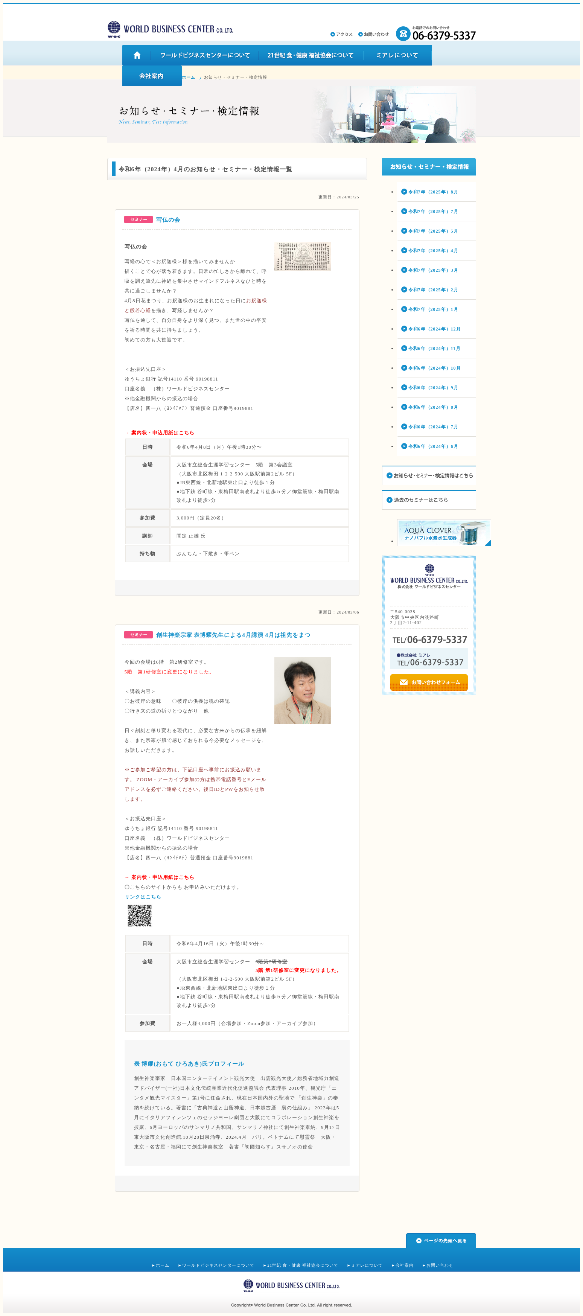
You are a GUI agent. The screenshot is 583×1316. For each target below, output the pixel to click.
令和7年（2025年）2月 (433, 289)
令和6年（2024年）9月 (433, 387)
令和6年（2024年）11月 (434, 348)
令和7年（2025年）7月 (433, 211)
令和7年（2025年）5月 (433, 231)
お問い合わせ (440, 1265)
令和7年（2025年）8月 (433, 192)
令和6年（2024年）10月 (434, 368)
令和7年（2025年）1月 (433, 309)
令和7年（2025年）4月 (433, 250)
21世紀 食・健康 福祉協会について (302, 1265)
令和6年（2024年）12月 (434, 329)
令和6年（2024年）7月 (433, 427)
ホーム (188, 77)
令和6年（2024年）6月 (433, 446)
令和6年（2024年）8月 (433, 407)
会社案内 (405, 1265)
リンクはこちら (143, 897)
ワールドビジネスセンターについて (218, 1265)
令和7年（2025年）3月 (433, 270)
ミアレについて (367, 1265)
